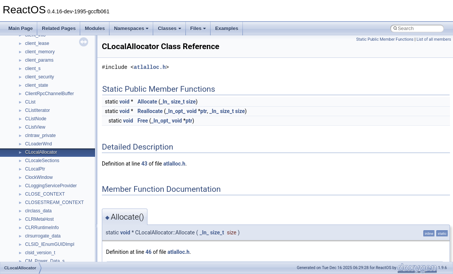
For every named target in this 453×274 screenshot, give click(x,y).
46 (149, 252)
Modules (95, 28)
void (124, 102)
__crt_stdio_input (42, 174)
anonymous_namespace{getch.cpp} (61, 257)
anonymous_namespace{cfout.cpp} (60, 224)
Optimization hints (31, 107)
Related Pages (59, 28)
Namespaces (131, 28)
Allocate (147, 102)
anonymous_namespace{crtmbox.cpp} (64, 232)
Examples (226, 28)
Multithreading (27, 98)
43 (144, 164)
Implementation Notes (35, 115)
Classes (169, 28)
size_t (178, 102)
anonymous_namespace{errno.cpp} (61, 241)
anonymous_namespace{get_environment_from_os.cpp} (82, 249)
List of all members (434, 39)
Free (143, 121)
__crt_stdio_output (44, 182)
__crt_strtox (37, 190)
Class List (29, 165)
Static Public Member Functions (384, 39)
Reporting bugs (28, 73)
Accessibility (37, 199)
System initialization (33, 90)
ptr (203, 111)
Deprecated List (29, 132)
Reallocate (150, 111)
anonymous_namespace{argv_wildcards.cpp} (71, 215)
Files (198, 28)
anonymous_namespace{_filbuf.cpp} (61, 207)
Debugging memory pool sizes (43, 65)
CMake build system (33, 48)
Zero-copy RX (27, 81)
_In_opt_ (175, 111)
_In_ (164, 102)
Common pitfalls (29, 56)
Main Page (20, 28)
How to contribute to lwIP (38, 40)
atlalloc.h (150, 67)
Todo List (22, 123)
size (191, 102)
